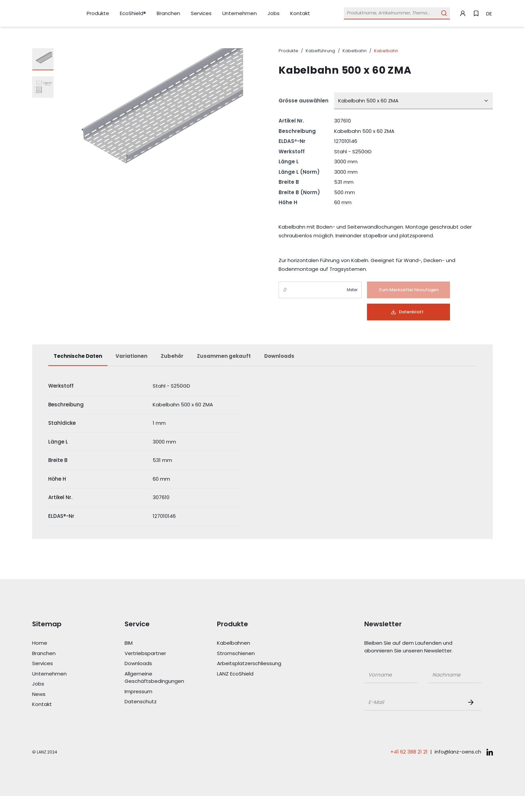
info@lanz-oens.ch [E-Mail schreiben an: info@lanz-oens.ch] (458, 751)
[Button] (408, 290)
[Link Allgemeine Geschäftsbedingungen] (155, 677)
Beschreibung (297, 131)
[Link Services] (201, 13)
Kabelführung (320, 51)
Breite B (289, 181)
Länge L (289, 161)
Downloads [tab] (279, 356)
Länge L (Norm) (299, 171)
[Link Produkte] (98, 13)
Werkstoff (292, 151)
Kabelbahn (355, 51)
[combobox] (413, 100)
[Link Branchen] (168, 13)
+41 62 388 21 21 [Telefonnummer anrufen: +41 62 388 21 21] (409, 751)
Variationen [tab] (131, 356)
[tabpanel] (262, 451)
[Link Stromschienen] (247, 653)
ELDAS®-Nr (292, 141)
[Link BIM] (155, 643)
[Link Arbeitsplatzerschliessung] (247, 663)
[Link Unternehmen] (239, 13)
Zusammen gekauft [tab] (224, 356)
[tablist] (262, 359)
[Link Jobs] (274, 13)
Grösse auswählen (303, 100)
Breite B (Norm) (299, 192)
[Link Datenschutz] (155, 702)
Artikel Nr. (291, 120)
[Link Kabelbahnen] (247, 643)
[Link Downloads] (155, 663)
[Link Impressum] (155, 692)
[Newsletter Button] (472, 702)
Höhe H (288, 202)
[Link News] (62, 694)
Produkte (288, 51)
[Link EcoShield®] (133, 13)
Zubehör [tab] (172, 356)
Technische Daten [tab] (78, 356)
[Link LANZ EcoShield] (247, 674)
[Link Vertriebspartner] (155, 653)
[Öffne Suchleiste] (397, 13)
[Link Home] (62, 643)
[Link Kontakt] (300, 13)
